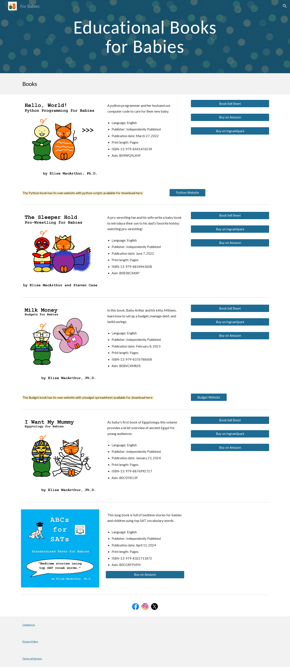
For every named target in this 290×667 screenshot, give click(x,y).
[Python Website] (187, 192)
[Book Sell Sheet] (230, 104)
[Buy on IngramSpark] (230, 131)
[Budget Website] (209, 397)
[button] (285, 6)
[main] (145, 37)
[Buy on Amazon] (230, 117)
